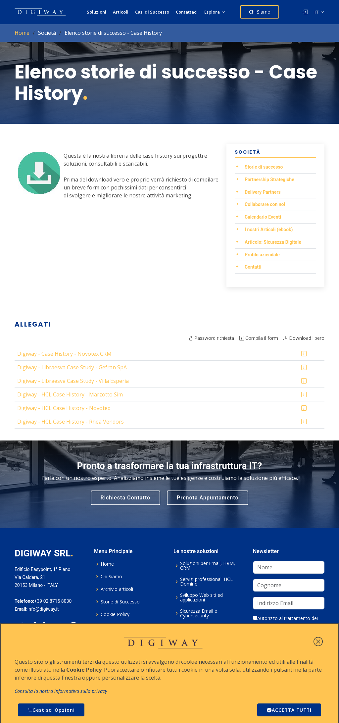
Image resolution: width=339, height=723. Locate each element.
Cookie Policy (115, 614)
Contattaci (187, 12)
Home (22, 32)
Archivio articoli (117, 589)
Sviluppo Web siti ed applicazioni (201, 597)
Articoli (121, 12)
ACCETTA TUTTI (288, 710)
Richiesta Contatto (126, 497)
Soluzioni (97, 12)
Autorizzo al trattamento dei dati (285, 621)
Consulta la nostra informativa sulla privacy (61, 691)
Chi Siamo (259, 12)
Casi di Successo (152, 12)
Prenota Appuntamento (207, 497)
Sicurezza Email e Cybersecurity (198, 613)
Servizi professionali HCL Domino (206, 581)
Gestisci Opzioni (51, 710)
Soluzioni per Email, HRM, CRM (207, 565)
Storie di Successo (120, 601)
